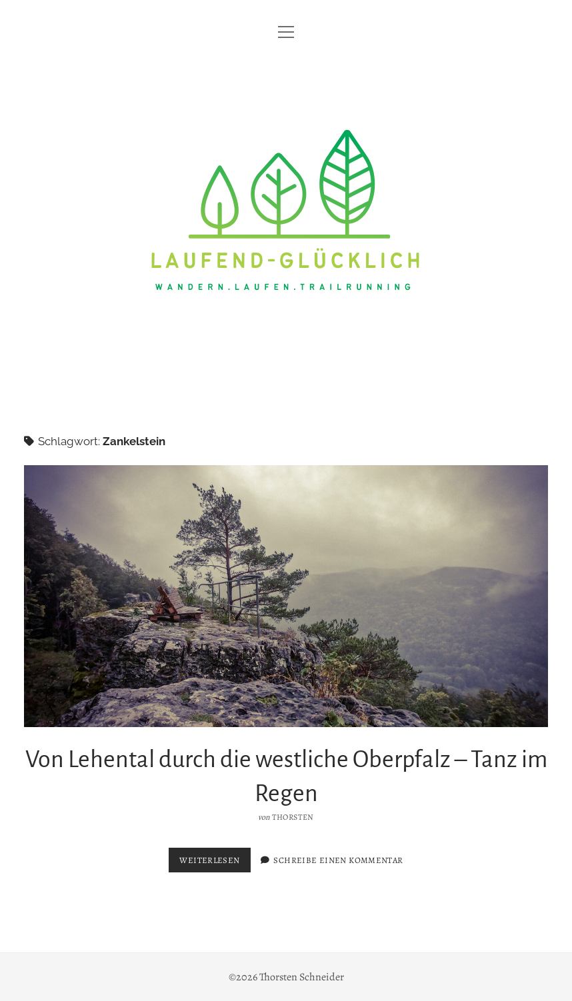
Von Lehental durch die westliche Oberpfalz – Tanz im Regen (286, 596)
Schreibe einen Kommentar (338, 860)
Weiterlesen (214, 862)
